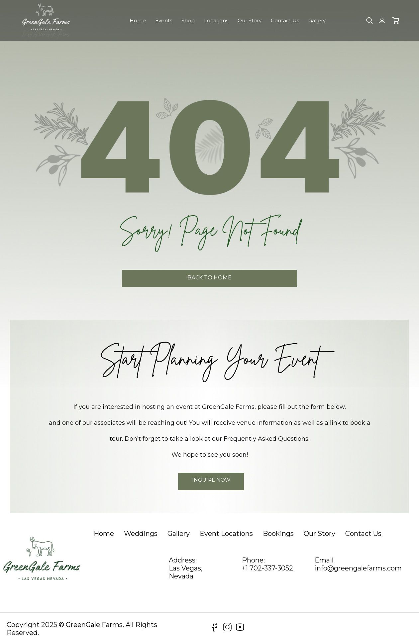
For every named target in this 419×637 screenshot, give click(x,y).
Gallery (317, 20)
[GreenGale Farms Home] (46, 16)
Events (163, 20)
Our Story (250, 20)
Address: (183, 554)
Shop (188, 20)
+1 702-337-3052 (267, 562)
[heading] (104, 527)
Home (138, 20)
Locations (216, 20)
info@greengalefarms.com (358, 562)
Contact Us (285, 20)
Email (324, 554)
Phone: (253, 554)
